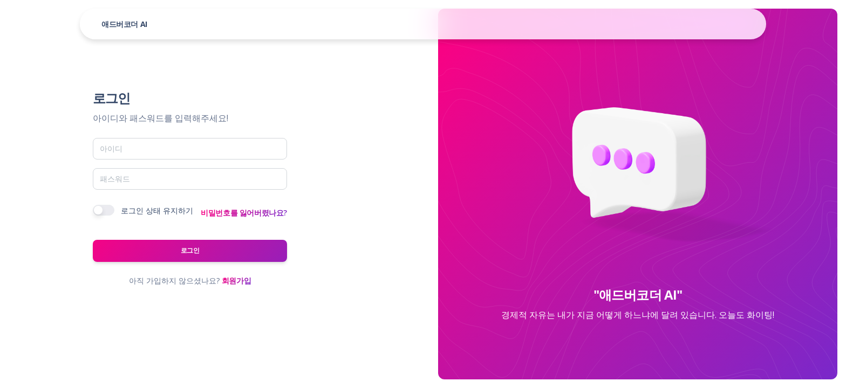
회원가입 (236, 280)
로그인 (190, 250)
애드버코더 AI (124, 24)
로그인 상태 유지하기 (157, 210)
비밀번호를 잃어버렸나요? (244, 212)
